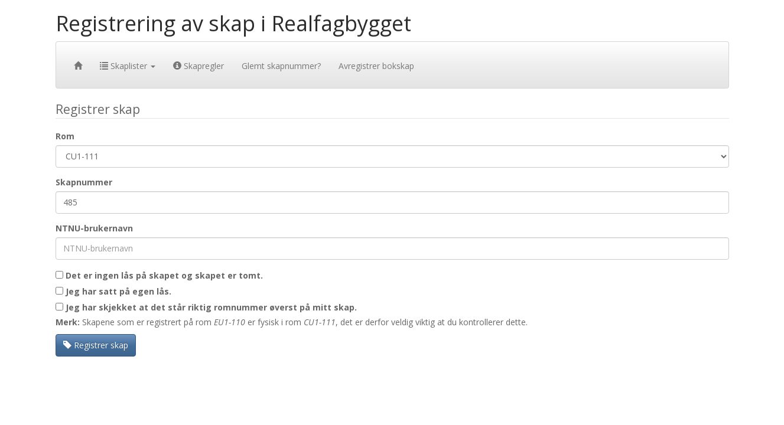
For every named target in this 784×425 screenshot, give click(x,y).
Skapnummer (84, 182)
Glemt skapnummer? (281, 65)
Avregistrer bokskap (376, 65)
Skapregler (198, 65)
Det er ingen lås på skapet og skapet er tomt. (159, 275)
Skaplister (127, 65)
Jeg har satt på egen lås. (113, 291)
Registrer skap (95, 345)
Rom (65, 136)
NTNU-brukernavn (94, 228)
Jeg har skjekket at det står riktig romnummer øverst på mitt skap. (206, 307)
